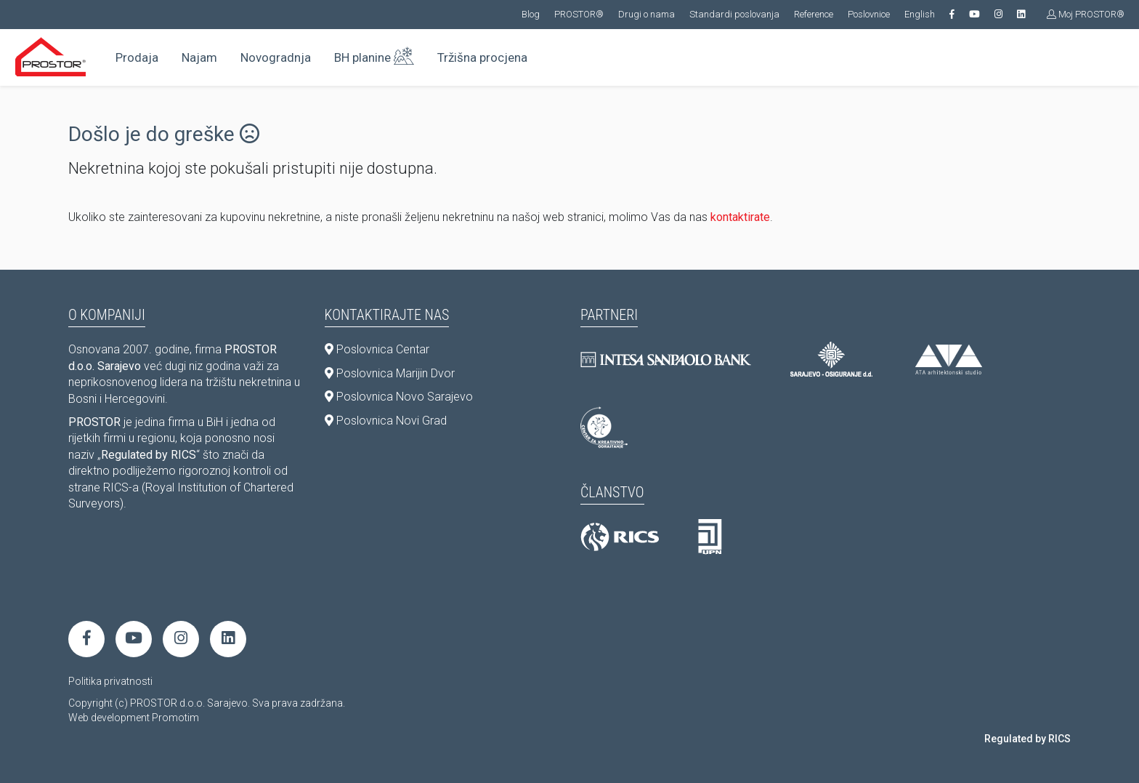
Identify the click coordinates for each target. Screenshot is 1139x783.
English (919, 14)
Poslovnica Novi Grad (386, 420)
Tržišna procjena (482, 57)
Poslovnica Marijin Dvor (390, 373)
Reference (813, 14)
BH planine (374, 54)
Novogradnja (275, 57)
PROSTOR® (579, 14)
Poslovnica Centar (377, 349)
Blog (531, 14)
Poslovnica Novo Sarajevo (399, 396)
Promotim (175, 717)
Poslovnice (869, 14)
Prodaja (136, 57)
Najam (199, 57)
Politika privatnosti (110, 681)
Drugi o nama (646, 14)
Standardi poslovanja (734, 14)
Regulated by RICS (1027, 738)
